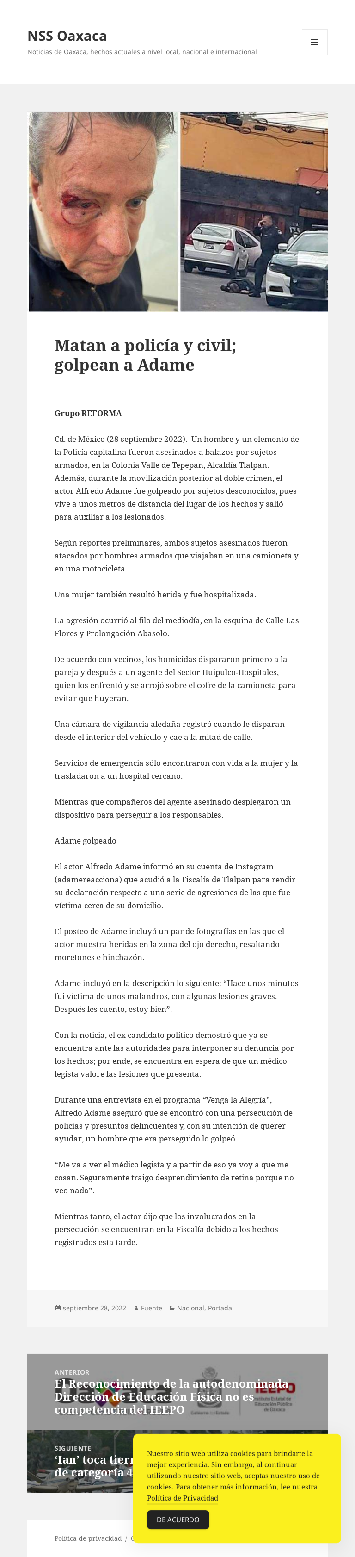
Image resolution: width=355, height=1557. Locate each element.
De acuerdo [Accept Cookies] (178, 1524)
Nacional (190, 1307)
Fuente (151, 1307)
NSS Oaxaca (67, 35)
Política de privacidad (88, 1538)
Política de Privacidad (182, 1502)
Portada (220, 1307)
